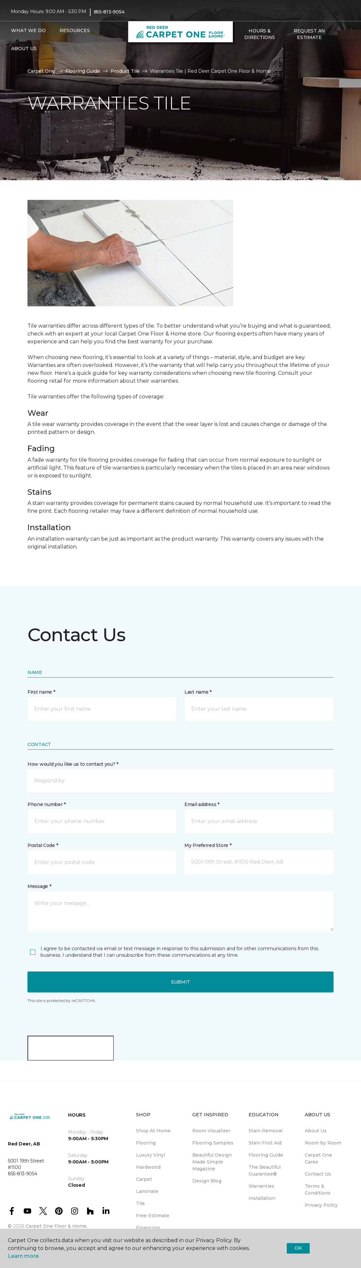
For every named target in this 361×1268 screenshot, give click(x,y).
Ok (298, 1248)
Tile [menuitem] (140, 1203)
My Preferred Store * (207, 845)
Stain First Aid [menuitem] (265, 1143)
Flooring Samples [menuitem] (212, 1143)
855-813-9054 (109, 12)
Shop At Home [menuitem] (153, 1131)
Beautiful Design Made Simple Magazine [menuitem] (212, 1162)
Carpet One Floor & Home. (57, 1226)
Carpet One (41, 71)
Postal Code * (42, 845)
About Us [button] (24, 48)
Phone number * (46, 804)
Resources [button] (75, 30)
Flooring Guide (82, 71)
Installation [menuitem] (262, 1198)
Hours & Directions (259, 34)
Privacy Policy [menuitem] (321, 1205)
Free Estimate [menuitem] (152, 1216)
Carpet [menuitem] (144, 1179)
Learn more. (24, 1256)
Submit (180, 982)
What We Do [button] (28, 30)
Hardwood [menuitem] (148, 1167)
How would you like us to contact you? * (72, 764)
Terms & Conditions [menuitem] (318, 1189)
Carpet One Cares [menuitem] (318, 1158)
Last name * (198, 692)
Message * (39, 886)
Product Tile (125, 71)
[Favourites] (248, 51)
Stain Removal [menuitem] (266, 1131)
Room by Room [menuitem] (323, 1143)
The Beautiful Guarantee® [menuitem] (265, 1170)
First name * (41, 692)
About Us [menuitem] (316, 1131)
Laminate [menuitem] (147, 1191)
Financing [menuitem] (148, 1228)
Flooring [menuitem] (146, 1143)
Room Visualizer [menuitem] (211, 1131)
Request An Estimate (309, 34)
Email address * (201, 804)
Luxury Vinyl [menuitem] (150, 1155)
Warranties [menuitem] (261, 1186)
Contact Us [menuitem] (318, 1174)
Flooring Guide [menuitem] (266, 1155)
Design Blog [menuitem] (206, 1181)
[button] (240, 51)
